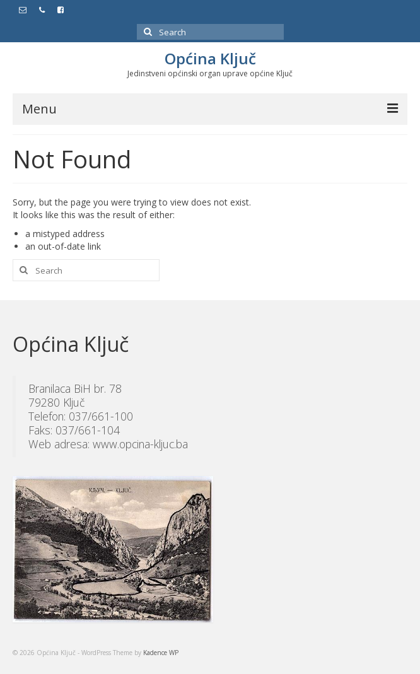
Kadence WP (160, 652)
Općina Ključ (210, 58)
